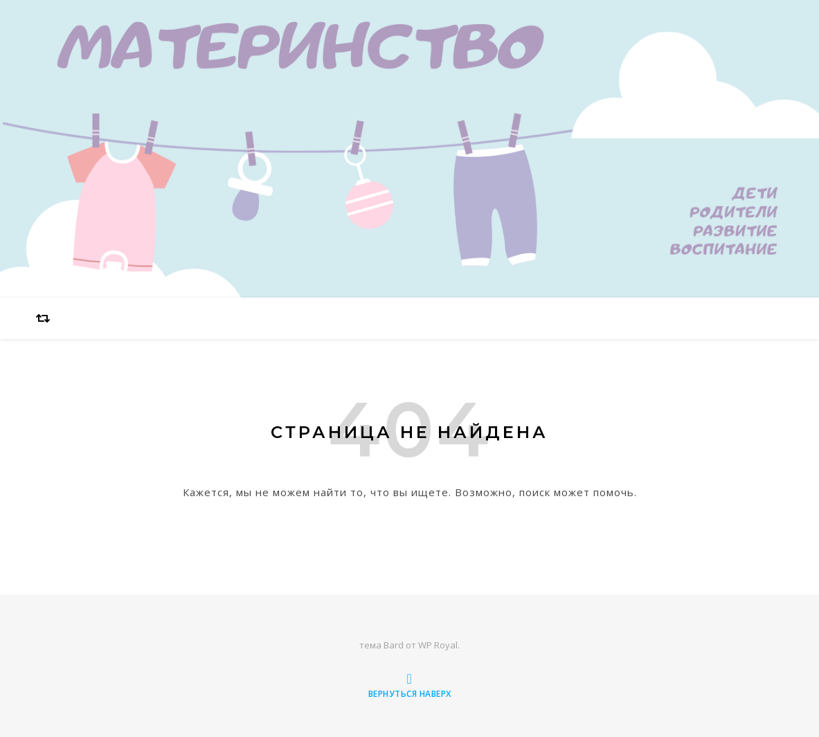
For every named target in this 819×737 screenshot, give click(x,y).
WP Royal (438, 645)
